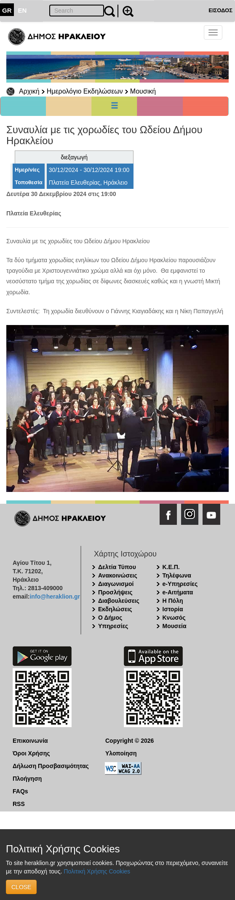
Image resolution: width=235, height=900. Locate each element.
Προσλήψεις (115, 592)
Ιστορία (173, 609)
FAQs (20, 791)
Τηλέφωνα (177, 575)
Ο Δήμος (110, 617)
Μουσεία (175, 626)
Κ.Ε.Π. (171, 567)
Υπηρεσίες (113, 626)
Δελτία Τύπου (117, 567)
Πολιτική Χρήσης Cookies (97, 871)
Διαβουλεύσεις (118, 600)
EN (22, 10)
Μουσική (143, 91)
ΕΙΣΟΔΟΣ (220, 10)
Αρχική (29, 91)
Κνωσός (174, 617)
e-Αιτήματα (178, 592)
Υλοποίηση (121, 753)
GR (7, 10)
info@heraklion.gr (54, 596)
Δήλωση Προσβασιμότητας (51, 766)
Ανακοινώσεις (117, 575)
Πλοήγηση (27, 778)
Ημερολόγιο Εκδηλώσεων (85, 91)
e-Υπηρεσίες (180, 583)
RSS (19, 804)
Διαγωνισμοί (116, 583)
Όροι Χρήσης (31, 753)
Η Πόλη (173, 600)
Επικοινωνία (30, 740)
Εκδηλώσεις (115, 609)
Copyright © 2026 (129, 740)
